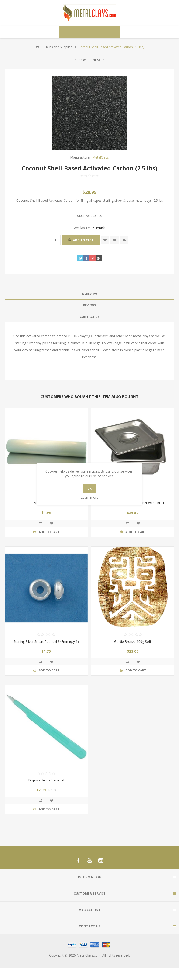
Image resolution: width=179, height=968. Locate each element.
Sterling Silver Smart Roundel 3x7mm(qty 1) (46, 641)
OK (89, 489)
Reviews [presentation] (89, 305)
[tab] (89, 294)
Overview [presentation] (89, 294)
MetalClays (100, 157)
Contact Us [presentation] (90, 316)
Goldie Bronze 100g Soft (132, 641)
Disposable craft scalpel (46, 780)
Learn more (89, 497)
